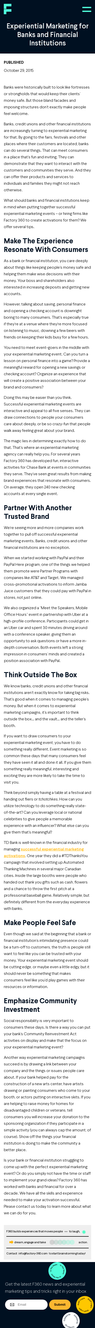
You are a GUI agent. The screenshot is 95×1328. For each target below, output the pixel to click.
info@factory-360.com (33, 1253)
